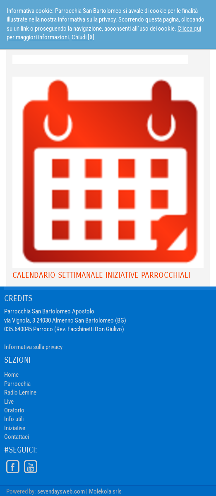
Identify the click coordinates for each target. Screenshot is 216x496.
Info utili (14, 419)
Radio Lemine (20, 392)
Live (9, 401)
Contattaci (16, 437)
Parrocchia (17, 384)
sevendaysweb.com (61, 491)
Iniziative (14, 428)
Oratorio (14, 410)
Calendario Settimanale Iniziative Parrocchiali (101, 275)
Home (11, 374)
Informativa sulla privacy (33, 347)
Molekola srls (105, 491)
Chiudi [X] (83, 37)
